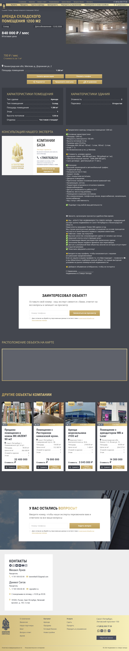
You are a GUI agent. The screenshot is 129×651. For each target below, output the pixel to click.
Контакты (90, 2)
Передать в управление (73, 9)
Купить (16, 9)
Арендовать (55, 9)
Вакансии (32, 2)
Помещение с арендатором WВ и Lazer (111, 440)
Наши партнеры (26, 625)
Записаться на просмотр (48, 177)
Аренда (47, 622)
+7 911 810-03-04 (18, 577)
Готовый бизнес (50, 629)
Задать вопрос (84, 526)
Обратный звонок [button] (106, 638)
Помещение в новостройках (99, 9)
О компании (22, 2)
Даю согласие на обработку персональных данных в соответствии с (63, 327)
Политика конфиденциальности (12, 648)
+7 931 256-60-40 (18, 589)
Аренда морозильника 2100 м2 (77, 440)
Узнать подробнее (23, 475)
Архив (22, 636)
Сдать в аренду (40, 9)
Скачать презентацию (45, 84)
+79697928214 (49, 165)
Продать (26, 9)
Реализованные (54, 2)
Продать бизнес (79, 2)
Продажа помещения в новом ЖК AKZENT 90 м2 (16, 442)
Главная (4, 18)
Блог (22, 629)
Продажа (47, 625)
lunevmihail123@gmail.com (38, 577)
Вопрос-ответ (41, 2)
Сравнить (11, 475)
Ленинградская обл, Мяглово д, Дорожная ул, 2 (27, 73)
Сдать (69, 622)
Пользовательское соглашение (35, 648)
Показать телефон (83, 84)
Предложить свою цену (64, 90)
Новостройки (49, 632)
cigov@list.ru (34, 589)
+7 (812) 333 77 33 (120, 2)
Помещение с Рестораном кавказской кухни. (47, 440)
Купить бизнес (66, 2)
